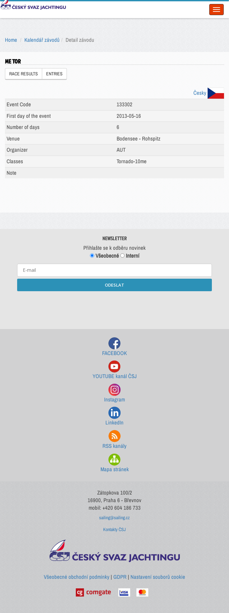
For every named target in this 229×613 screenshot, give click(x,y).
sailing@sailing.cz (114, 518)
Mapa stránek (114, 463)
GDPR (120, 576)
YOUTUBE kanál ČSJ (115, 370)
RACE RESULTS (23, 74)
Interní (129, 255)
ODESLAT (114, 285)
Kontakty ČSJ (114, 529)
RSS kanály (114, 439)
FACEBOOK (114, 347)
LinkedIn (114, 416)
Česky (208, 92)
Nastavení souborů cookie (157, 576)
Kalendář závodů (42, 39)
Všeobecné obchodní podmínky (76, 576)
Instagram (114, 393)
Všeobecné (104, 255)
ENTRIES (54, 74)
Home (11, 39)
